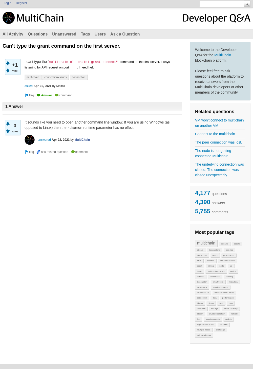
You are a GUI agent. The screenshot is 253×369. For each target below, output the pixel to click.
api (231, 266)
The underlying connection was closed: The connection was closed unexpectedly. (219, 169)
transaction (202, 282)
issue (199, 271)
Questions (38, 34)
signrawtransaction (205, 324)
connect (200, 276)
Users (100, 34)
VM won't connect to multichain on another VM (219, 123)
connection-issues (55, 77)
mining (211, 266)
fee (198, 319)
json (231, 303)
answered (44, 140)
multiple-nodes (203, 330)
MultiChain (222, 55)
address (210, 260)
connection (202, 298)
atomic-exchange (220, 287)
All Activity (13, 34)
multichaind (215, 276)
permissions (228, 255)
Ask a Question (125, 34)
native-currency (231, 308)
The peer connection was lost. (218, 142)
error (199, 260)
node (221, 266)
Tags (85, 34)
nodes (233, 271)
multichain (206, 243)
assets (237, 244)
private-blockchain (217, 314)
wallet (215, 255)
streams (224, 244)
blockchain (202, 255)
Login (7, 3)
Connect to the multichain (215, 134)
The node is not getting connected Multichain (213, 153)
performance (228, 298)
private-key (202, 287)
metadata (233, 282)
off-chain (223, 324)
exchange (220, 330)
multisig (229, 276)
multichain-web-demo (224, 292)
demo (211, 303)
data (215, 298)
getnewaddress (204, 335)
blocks (200, 303)
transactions (214, 250)
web (221, 303)
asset (199, 266)
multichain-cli (203, 292)
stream (200, 250)
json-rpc (229, 250)
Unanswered (64, 34)
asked (29, 86)
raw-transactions (227, 260)
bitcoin (200, 314)
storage (214, 308)
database (201, 308)
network (234, 314)
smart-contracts (213, 319)
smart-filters (218, 282)
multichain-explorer (216, 271)
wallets (228, 319)
